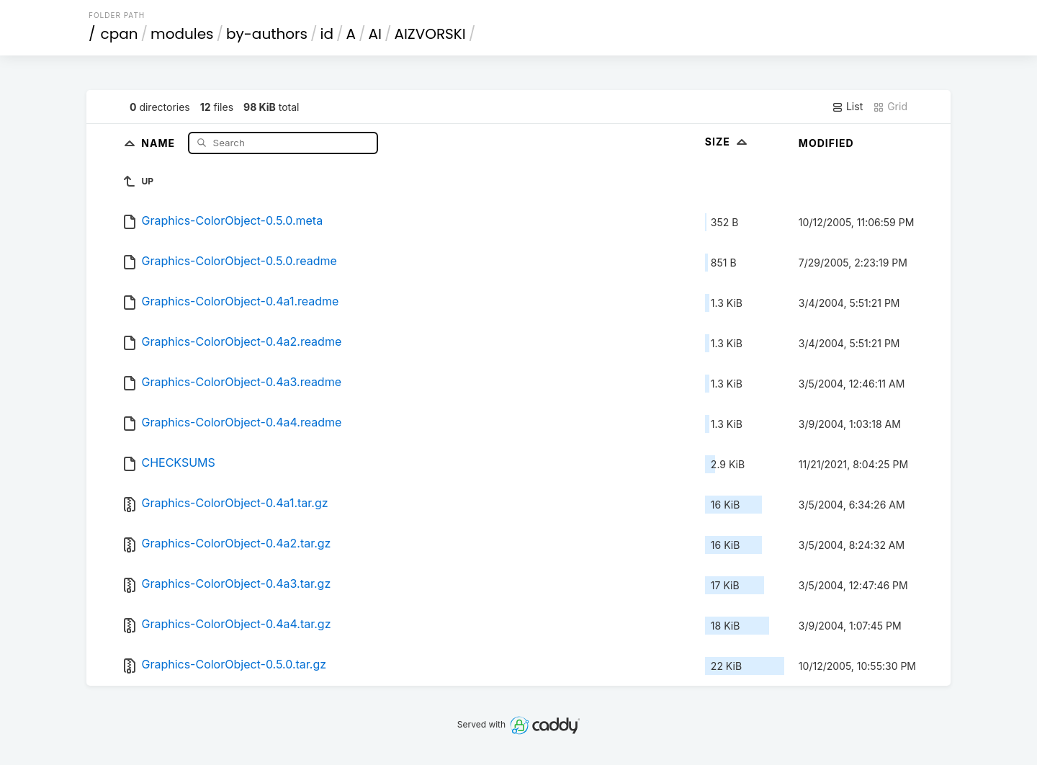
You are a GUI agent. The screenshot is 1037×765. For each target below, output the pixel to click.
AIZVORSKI (429, 34)
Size (727, 141)
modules (182, 34)
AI (375, 34)
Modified (826, 143)
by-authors (266, 34)
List (847, 106)
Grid (890, 106)
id (326, 34)
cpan (119, 34)
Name (159, 142)
